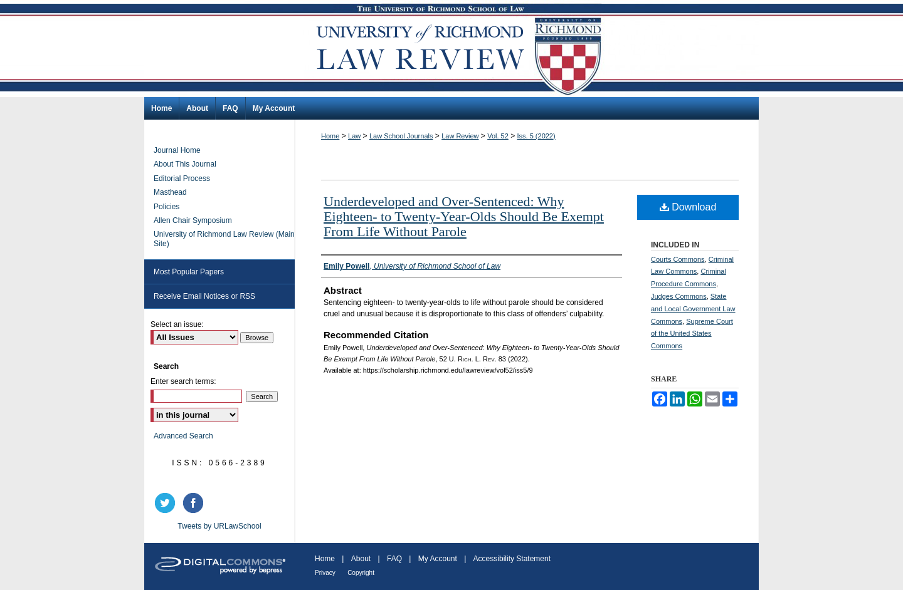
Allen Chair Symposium (193, 220)
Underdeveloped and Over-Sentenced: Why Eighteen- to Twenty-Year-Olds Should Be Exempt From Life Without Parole (464, 216)
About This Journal (185, 164)
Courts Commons (678, 259)
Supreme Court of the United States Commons (692, 334)
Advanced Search (183, 436)
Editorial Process (182, 178)
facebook (195, 503)
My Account (437, 558)
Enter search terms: (183, 381)
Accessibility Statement (512, 558)
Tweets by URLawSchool (219, 526)
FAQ (394, 558)
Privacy (325, 572)
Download (688, 207)
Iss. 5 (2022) (536, 136)
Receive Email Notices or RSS (204, 296)
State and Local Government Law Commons (693, 308)
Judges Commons (679, 296)
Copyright (360, 572)
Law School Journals (401, 136)
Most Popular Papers (189, 271)
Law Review (459, 136)
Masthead (170, 192)
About (361, 558)
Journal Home (177, 150)
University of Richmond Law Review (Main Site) (224, 238)
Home (330, 136)
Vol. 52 (498, 136)
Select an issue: (177, 324)
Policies (166, 206)
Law (354, 136)
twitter (167, 503)
